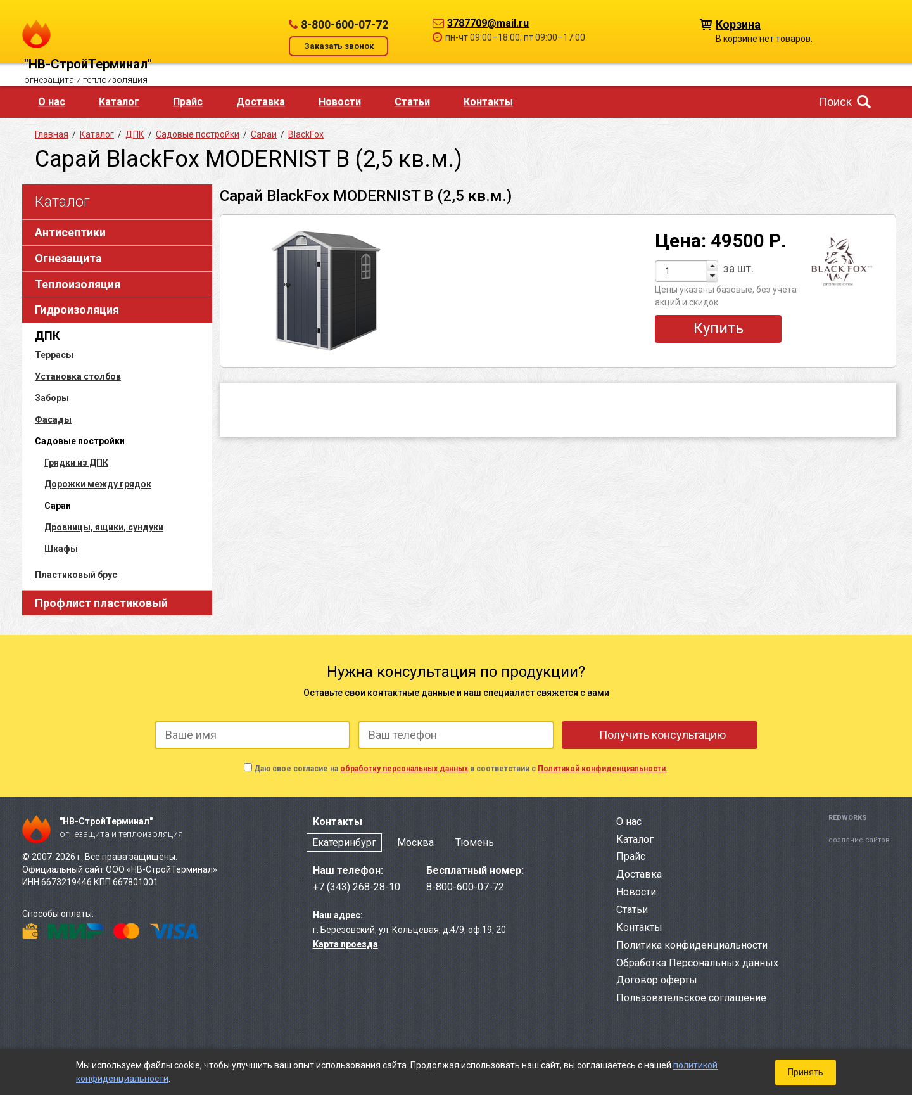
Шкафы (61, 549)
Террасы (54, 355)
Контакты (488, 102)
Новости (340, 102)
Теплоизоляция (77, 284)
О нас (51, 102)
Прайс (188, 102)
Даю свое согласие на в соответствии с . (461, 768)
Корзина (738, 24)
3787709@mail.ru (488, 23)
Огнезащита (68, 258)
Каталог (119, 102)
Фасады (53, 419)
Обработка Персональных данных (697, 963)
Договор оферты (656, 980)
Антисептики (70, 232)
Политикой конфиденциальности (602, 768)
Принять (805, 1072)
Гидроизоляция (77, 309)
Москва (415, 842)
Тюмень (474, 842)
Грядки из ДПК (76, 463)
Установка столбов (78, 376)
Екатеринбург (344, 842)
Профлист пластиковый (101, 603)
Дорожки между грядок (97, 484)
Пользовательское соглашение (691, 998)
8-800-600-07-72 (344, 24)
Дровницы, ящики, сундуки (103, 527)
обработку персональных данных (404, 768)
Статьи (412, 102)
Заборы (52, 398)
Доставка (260, 102)
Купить (719, 328)
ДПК (47, 335)
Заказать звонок (339, 46)
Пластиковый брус (76, 575)
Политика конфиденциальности (692, 945)
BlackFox (306, 134)
